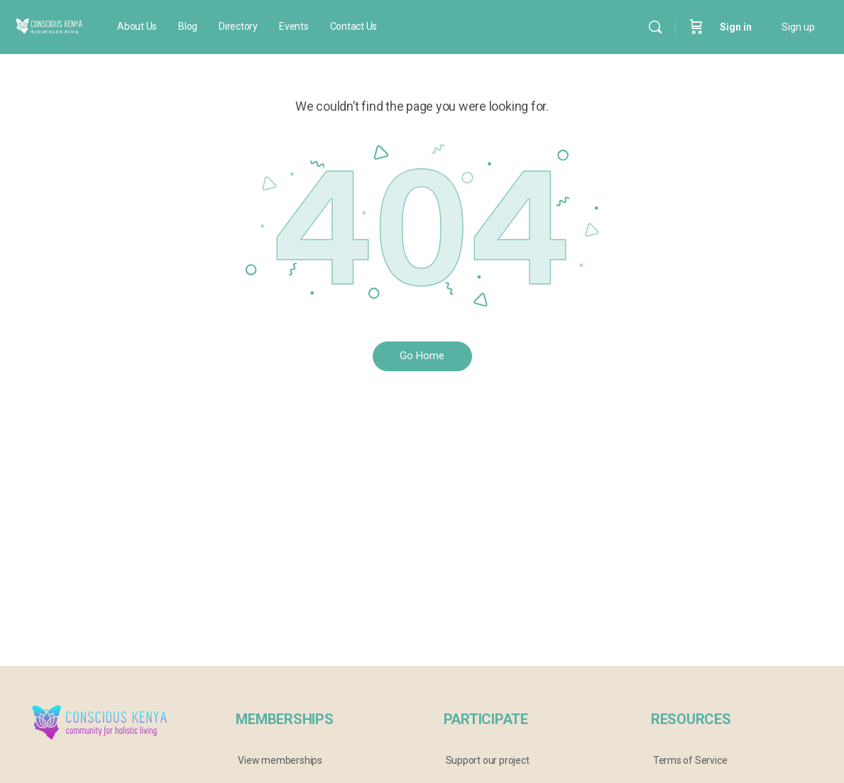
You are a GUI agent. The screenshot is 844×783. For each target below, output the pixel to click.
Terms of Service (690, 760)
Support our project (488, 760)
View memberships (280, 760)
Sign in (736, 27)
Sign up (798, 27)
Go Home (422, 355)
